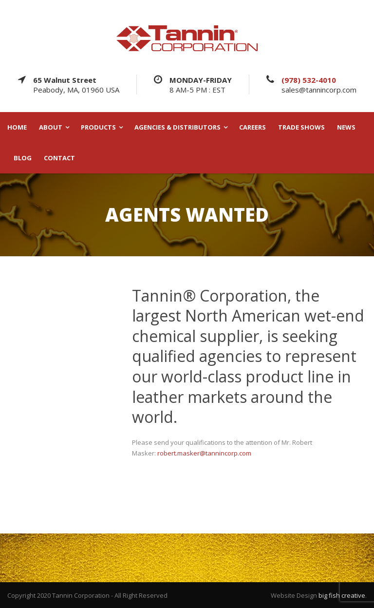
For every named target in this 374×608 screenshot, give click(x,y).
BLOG (23, 158)
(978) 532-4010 (308, 80)
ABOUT (50, 127)
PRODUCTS (98, 127)
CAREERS (252, 127)
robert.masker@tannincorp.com (204, 453)
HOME (17, 127)
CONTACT (59, 158)
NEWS (346, 127)
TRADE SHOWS (301, 127)
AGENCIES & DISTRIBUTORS (177, 127)
